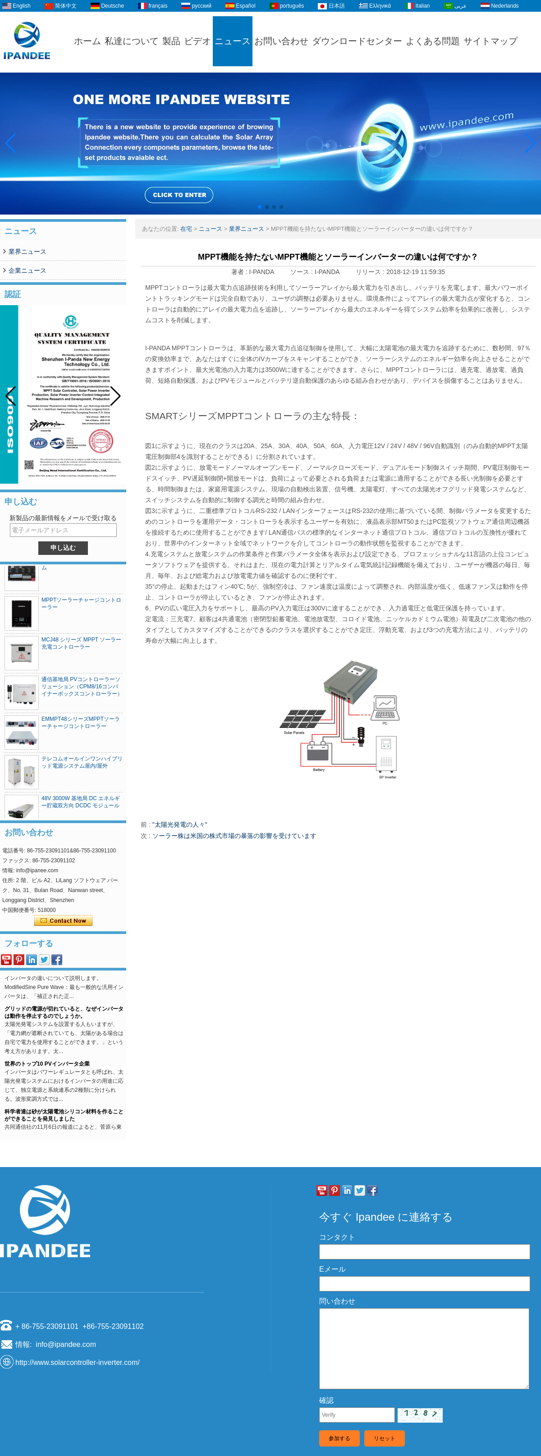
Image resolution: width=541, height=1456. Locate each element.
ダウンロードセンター (357, 41)
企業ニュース (27, 270)
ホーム (87, 41)
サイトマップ (490, 41)
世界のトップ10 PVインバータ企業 (47, 1083)
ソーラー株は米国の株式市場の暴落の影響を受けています (234, 835)
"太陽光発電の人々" (179, 824)
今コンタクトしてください (63, 921)
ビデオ (197, 41)
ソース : (302, 271)
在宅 (186, 228)
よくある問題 (433, 41)
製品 (171, 41)
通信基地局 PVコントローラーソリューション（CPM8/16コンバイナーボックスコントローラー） (82, 688)
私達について (132, 41)
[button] (259, 207)
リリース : (371, 271)
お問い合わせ (281, 41)
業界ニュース (27, 251)
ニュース (233, 41)
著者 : (240, 271)
